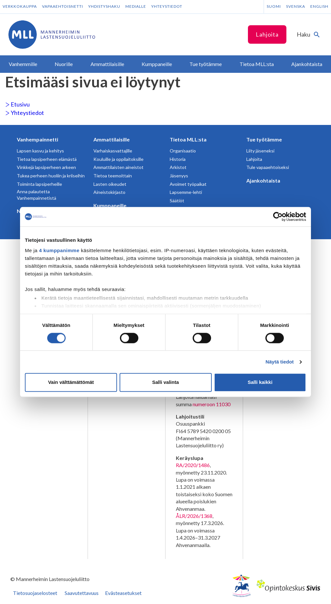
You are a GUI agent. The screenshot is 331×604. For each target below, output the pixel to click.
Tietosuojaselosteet (35, 593)
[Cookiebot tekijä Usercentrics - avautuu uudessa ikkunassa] (278, 216)
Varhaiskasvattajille (112, 150)
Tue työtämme (264, 139)
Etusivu (17, 104)
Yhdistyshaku (104, 6)
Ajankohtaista (263, 180)
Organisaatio (183, 150)
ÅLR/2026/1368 (194, 516)
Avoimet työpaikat (188, 184)
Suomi (274, 6)
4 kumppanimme (59, 250)
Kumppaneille (109, 205)
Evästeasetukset (123, 593)
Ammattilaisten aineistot (118, 167)
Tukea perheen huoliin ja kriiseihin (51, 175)
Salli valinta (165, 382)
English (319, 6)
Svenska (295, 6)
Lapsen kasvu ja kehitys (40, 150)
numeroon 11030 (211, 404)
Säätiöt (177, 200)
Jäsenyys (179, 175)
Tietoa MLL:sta (188, 139)
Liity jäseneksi (260, 150)
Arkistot (178, 167)
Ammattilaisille (111, 139)
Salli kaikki (260, 382)
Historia (178, 159)
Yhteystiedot (166, 6)
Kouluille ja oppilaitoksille (118, 159)
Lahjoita (267, 34)
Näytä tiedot (280, 361)
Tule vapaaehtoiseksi (267, 167)
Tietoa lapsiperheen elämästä (47, 159)
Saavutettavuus (82, 593)
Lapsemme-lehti (186, 192)
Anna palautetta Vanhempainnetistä (36, 195)
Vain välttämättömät (71, 382)
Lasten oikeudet (109, 184)
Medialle (135, 6)
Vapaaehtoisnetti (62, 6)
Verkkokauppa (20, 6)
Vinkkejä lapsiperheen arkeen (46, 167)
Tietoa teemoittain (112, 175)
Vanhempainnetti (37, 139)
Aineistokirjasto (109, 192)
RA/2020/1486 (193, 465)
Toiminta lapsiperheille (39, 184)
